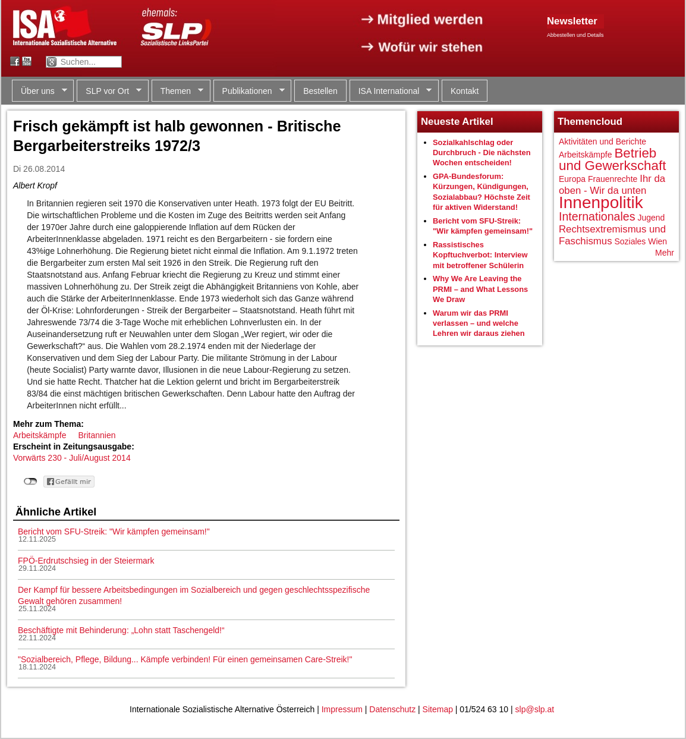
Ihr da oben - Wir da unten (612, 184)
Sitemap (438, 709)
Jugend (651, 217)
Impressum (342, 709)
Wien (657, 241)
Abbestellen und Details (575, 35)
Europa (572, 179)
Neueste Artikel (457, 121)
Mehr (664, 252)
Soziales (630, 241)
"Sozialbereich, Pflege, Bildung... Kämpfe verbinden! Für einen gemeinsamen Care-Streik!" (185, 659)
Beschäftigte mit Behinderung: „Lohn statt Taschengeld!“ (121, 630)
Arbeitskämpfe (39, 435)
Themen (177, 91)
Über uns (39, 91)
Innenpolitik (601, 202)
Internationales (597, 216)
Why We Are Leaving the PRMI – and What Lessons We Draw (480, 289)
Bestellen (320, 91)
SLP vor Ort (109, 91)
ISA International (391, 91)
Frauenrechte (612, 179)
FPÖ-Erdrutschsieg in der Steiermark (86, 560)
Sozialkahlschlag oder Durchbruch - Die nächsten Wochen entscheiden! (482, 153)
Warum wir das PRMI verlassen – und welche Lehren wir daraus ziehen (479, 323)
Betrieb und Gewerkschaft (612, 160)
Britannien (96, 435)
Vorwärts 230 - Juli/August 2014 (72, 458)
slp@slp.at (535, 709)
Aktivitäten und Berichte (602, 141)
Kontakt (465, 91)
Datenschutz (392, 709)
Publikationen (249, 91)
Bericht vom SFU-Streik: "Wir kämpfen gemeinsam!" (114, 531)
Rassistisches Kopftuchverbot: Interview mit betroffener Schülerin (480, 255)
